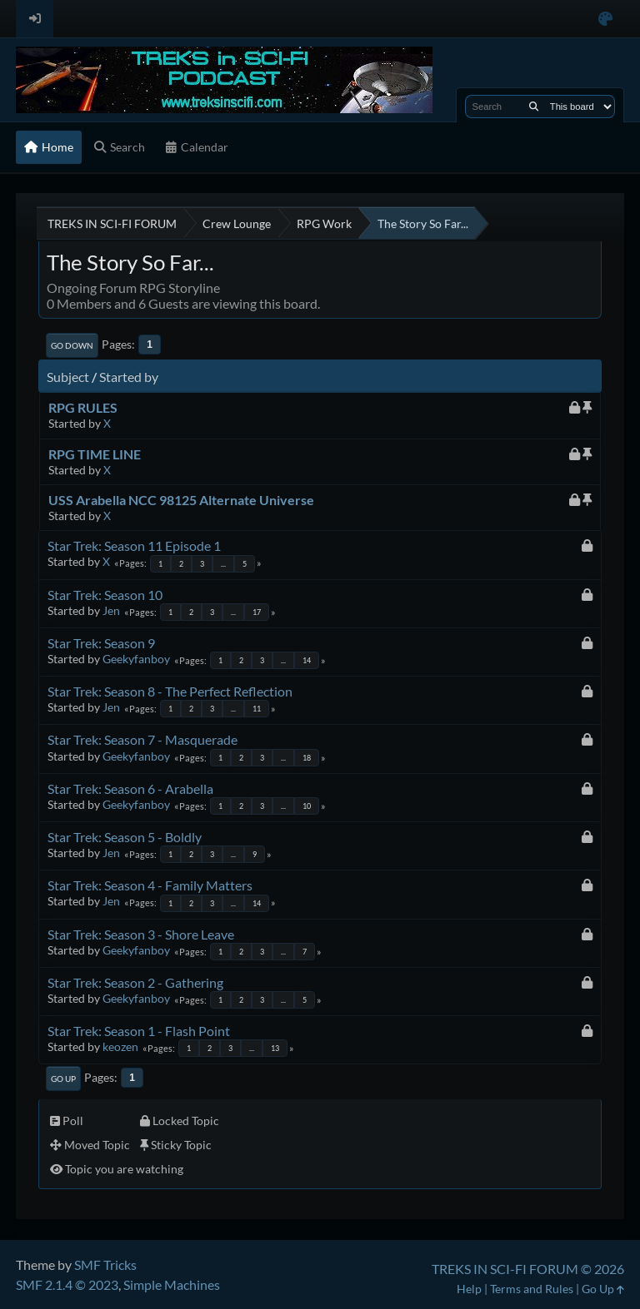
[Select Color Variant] (605, 18)
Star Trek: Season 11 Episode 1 (134, 545)
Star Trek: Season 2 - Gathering (135, 982)
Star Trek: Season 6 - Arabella (130, 788)
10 (306, 806)
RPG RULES (83, 407)
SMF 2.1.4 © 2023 (67, 1284)
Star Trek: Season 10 (105, 594)
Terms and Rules (531, 1289)
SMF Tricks (105, 1264)
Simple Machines (171, 1284)
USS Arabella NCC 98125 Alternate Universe (181, 500)
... (223, 563)
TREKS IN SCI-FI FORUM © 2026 (528, 1269)
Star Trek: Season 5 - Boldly (125, 837)
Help (469, 1289)
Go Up (63, 1078)
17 (256, 612)
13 (275, 1048)
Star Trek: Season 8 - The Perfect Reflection (170, 691)
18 (306, 757)
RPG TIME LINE (94, 454)
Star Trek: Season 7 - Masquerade (143, 739)
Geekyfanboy (136, 659)
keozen (120, 1046)
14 (306, 660)
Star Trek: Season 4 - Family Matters (150, 885)
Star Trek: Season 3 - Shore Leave (141, 934)
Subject (68, 376)
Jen (111, 610)
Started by (128, 376)
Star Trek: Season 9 (101, 643)
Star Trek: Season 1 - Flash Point (139, 1031)
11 (256, 708)
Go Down (72, 345)
